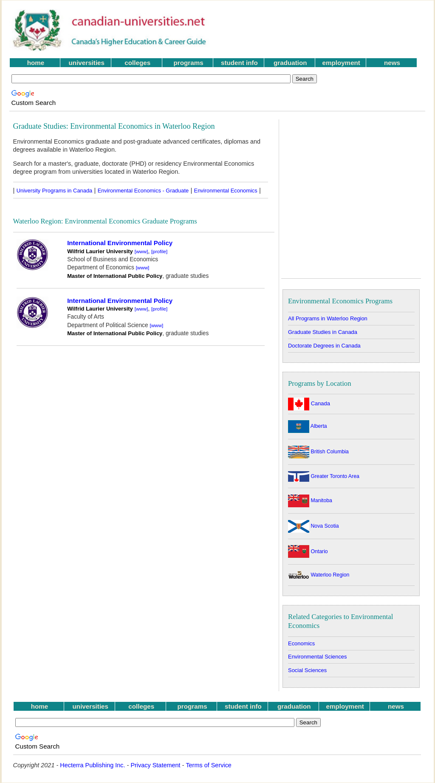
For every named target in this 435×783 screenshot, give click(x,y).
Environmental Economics (225, 190)
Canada (309, 403)
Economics (301, 643)
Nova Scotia (313, 526)
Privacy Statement (155, 765)
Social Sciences (307, 670)
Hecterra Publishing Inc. (92, 765)
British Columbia (318, 452)
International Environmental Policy (119, 242)
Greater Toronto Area (323, 476)
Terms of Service (209, 765)
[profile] (159, 251)
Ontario (308, 551)
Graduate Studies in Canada (322, 332)
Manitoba (310, 500)
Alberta (307, 426)
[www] (141, 251)
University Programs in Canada (55, 190)
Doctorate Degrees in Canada (324, 345)
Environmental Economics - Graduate (143, 190)
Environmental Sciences (317, 656)
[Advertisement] (323, 30)
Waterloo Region (318, 575)
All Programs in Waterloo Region (327, 318)
